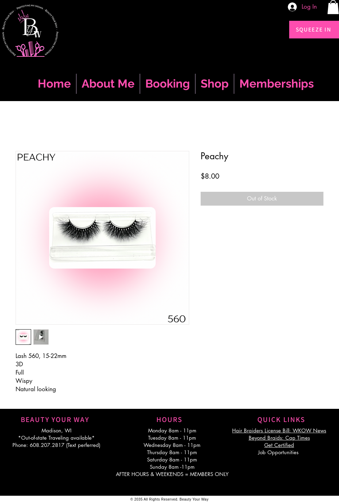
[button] (333, 7)
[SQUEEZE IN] (314, 29)
